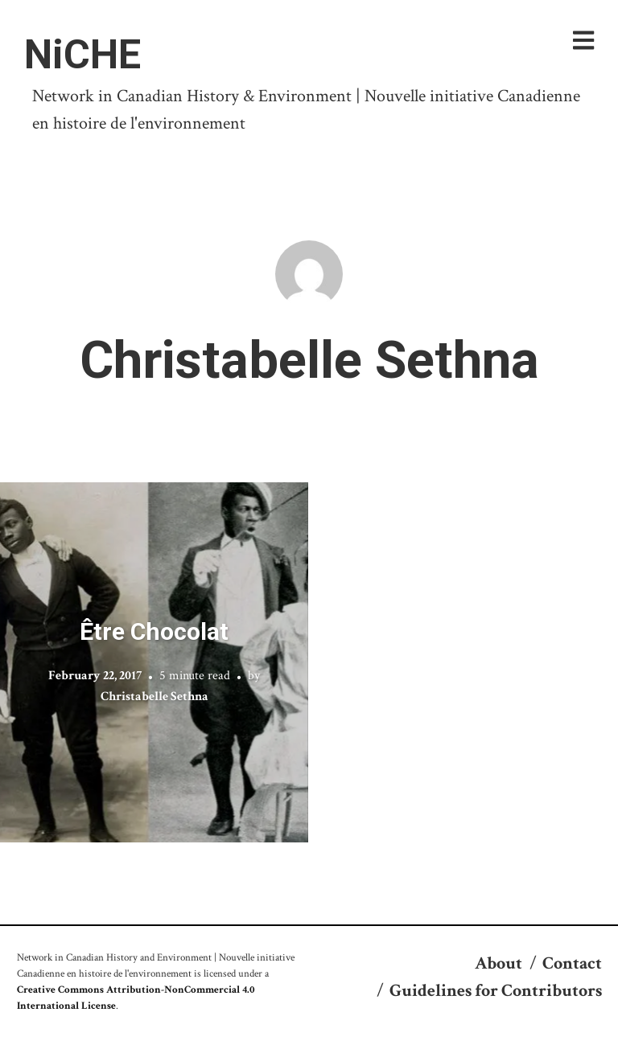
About (498, 963)
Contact (572, 963)
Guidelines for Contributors (495, 990)
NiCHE (82, 54)
